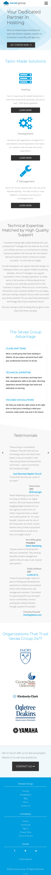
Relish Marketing (34, 545)
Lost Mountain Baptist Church (27, 473)
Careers (25, 821)
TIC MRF (25, 874)
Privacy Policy (25, 832)
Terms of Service (26, 836)
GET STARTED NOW (21, 45)
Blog (25, 798)
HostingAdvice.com (32, 615)
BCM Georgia (35, 492)
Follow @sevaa (25, 859)
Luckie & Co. (33, 574)
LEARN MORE (25, 110)
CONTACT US (25, 766)
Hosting (25, 791)
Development (25, 795)
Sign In (25, 828)
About (25, 802)
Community (25, 825)
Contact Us (25, 806)
